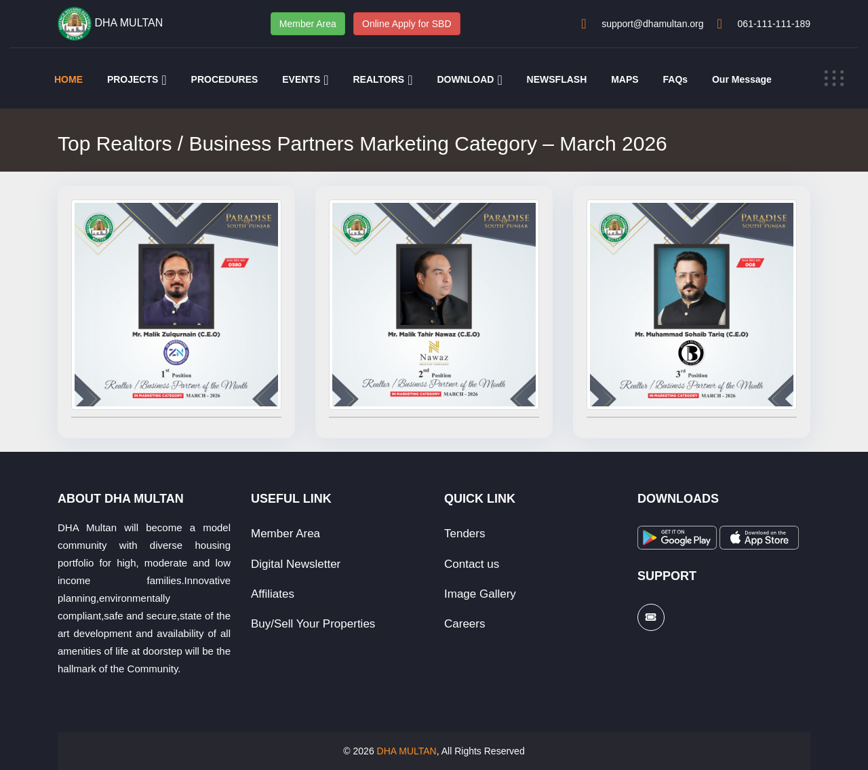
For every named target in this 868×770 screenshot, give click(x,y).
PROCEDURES (224, 79)
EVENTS (301, 79)
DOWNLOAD (465, 79)
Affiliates (272, 594)
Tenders (464, 533)
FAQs (675, 79)
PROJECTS (132, 79)
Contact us (471, 564)
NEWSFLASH (557, 79)
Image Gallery (480, 594)
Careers (464, 623)
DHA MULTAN (407, 751)
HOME (68, 79)
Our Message (742, 79)
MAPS (624, 79)
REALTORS (378, 79)
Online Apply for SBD (407, 23)
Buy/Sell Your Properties (313, 623)
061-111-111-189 (774, 23)
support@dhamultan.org (652, 23)
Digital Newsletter (295, 564)
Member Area (307, 23)
